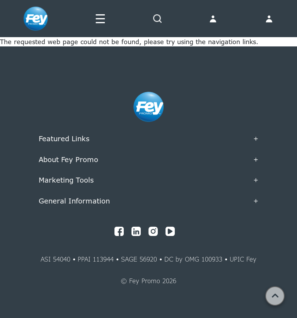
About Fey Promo (148, 160)
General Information (148, 201)
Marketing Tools (148, 180)
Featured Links (148, 139)
